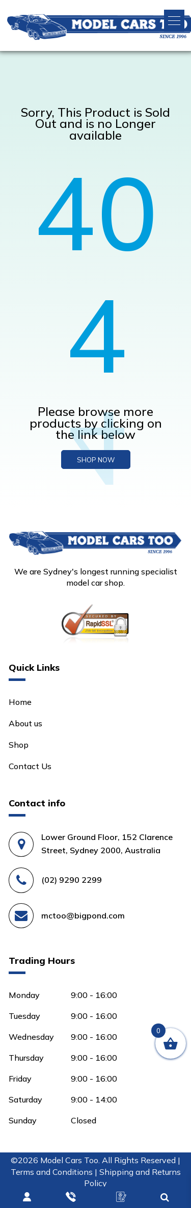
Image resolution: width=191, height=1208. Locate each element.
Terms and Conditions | (55, 1172)
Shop (19, 745)
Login (27, 1197)
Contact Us (30, 766)
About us (25, 723)
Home (20, 702)
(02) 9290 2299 (71, 880)
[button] (174, 21)
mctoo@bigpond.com (83, 915)
